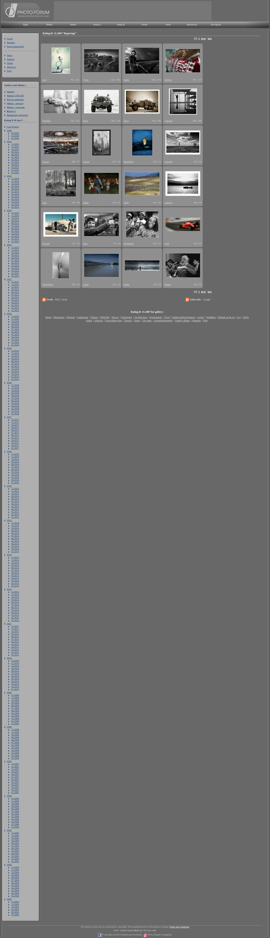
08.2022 (15, 257)
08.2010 (15, 671)
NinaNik (46, 120)
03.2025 (15, 167)
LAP (166, 243)
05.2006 (15, 816)
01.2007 (15, 792)
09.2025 (15, 152)
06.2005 (15, 848)
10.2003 (15, 907)
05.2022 (15, 265)
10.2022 (15, 252)
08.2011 (15, 636)
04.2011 (15, 647)
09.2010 (15, 668)
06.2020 (15, 331)
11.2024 (15, 181)
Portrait (71, 317)
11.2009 (15, 697)
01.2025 (15, 172)
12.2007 (15, 764)
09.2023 (15, 220)
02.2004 (15, 893)
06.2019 (15, 366)
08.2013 (15, 567)
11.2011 (15, 628)
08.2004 (15, 877)
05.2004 (15, 885)
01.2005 (15, 861)
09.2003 (15, 909)
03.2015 (15, 511)
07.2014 (15, 536)
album (73, 24)
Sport (137, 320)
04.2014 (15, 543)
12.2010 (15, 660)
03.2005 (15, 856)
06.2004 (15, 882)
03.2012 (15, 615)
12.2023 (15, 213)
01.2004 (15, 895)
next (203, 38)
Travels (128, 320)
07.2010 (15, 673)
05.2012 (15, 610)
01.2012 (15, 620)
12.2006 (15, 798)
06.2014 (15, 538)
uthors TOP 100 (15, 95)
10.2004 (15, 872)
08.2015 (15, 498)
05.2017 (15, 437)
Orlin (126, 202)
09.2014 (15, 530)
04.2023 (15, 233)
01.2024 (15, 207)
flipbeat (168, 79)
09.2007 (15, 771)
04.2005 (15, 853)
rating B (121, 24)
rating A (97, 24)
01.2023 (15, 241)
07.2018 (15, 398)
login (25, 24)
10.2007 (15, 769)
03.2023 (15, 236)
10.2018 (15, 390)
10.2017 (15, 424)
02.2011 (15, 652)
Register (11, 42)
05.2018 (15, 403)
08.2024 (15, 189)
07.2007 (15, 777)
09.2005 (15, 840)
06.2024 (15, 194)
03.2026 (15, 133)
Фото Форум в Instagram (159, 934)
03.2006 (15, 821)
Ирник (167, 284)
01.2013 (15, 586)
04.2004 (15, 888)
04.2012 (15, 612)
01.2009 (15, 723)
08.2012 (15, 602)
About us (11, 67)
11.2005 (15, 835)
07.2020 (15, 329)
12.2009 (15, 695)
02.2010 (15, 686)
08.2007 (15, 774)
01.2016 (15, 482)
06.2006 (15, 814)
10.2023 (15, 218)
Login (10, 38)
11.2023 (15, 215)
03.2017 (15, 443)
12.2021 (15, 281)
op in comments (15, 99)
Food (167, 317)
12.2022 (15, 247)
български (216, 24)
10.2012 (15, 597)
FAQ (9, 71)
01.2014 (15, 551)
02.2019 (15, 376)
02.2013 (15, 583)
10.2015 (15, 493)
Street (48, 317)
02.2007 (15, 790)
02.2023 (15, 239)
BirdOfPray (47, 284)
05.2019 (15, 369)
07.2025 (15, 157)
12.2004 (15, 867)
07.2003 (15, 914)
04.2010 (15, 681)
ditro (85, 243)
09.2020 (15, 324)
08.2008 (15, 740)
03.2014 (15, 546)
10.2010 (15, 665)
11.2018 (15, 387)
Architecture (140, 317)
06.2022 (15, 263)
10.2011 (15, 631)
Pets (205, 320)
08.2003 (15, 912)
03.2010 (15, 684)
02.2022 (15, 273)
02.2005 (15, 858)
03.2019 (15, 374)
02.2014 (15, 549)
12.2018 (15, 385)
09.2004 (15, 875)
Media (49, 24)
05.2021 (15, 300)
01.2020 (15, 344)
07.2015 (15, 501)
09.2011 (15, 634)
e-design (168, 120)
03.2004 (15, 890)
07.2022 (15, 260)
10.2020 (15, 321)
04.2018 (15, 406)
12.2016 (15, 454)
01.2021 (15, 310)
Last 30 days (13, 126)
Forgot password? (15, 46)
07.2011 (15, 639)
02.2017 (15, 445)
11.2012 (15, 594)
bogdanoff (128, 243)
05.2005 (15, 851)
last (210, 38)
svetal (86, 284)
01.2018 (15, 413)
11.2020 (15, 319)
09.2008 (15, 737)
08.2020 (15, 326)
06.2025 (15, 159)
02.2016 (15, 480)
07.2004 (15, 880)
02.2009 (15, 721)
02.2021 (15, 307)
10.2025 (15, 149)
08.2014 (15, 533)
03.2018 (15, 408)
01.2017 (15, 448)
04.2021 (15, 302)
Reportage (59, 317)
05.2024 (15, 196)
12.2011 (15, 626)
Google (207, 299)
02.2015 (15, 514)
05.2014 (15, 541)
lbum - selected (15, 103)
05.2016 (15, 472)
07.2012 (15, 604)
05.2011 (15, 644)
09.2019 (15, 358)
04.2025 (15, 165)
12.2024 (15, 178)
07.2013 (15, 570)
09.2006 (15, 806)
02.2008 (15, 755)
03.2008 (15, 753)
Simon (86, 161)
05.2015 (15, 506)
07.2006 (15, 811)
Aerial (200, 317)
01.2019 (15, 379)
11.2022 (15, 250)
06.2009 (15, 710)
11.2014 (15, 525)
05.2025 (15, 162)
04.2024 (15, 199)
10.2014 (15, 528)
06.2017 (15, 435)
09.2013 (15, 565)
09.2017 (15, 427)
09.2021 (15, 289)
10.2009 (15, 700)
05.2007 (15, 782)
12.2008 (15, 729)
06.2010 (15, 676)
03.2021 (15, 305)
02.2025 (15, 170)
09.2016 (15, 461)
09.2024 (15, 186)
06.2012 (15, 607)
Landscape (82, 317)
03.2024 (15, 202)
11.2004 (15, 869)
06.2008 (15, 745)
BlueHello (128, 161)
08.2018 (15, 395)
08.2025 (15, 154)
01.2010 (15, 689)
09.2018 (15, 393)
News (9, 55)
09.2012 (15, 599)
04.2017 (15, 440)
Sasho (86, 202)
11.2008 (15, 732)
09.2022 (15, 255)
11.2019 (15, 353)
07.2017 (15, 432)
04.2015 (15, 509)
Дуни (85, 79)
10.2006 (15, 803)
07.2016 (15, 467)
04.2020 (15, 337)
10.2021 (15, 287)
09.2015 (15, 496)
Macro (115, 317)
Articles (10, 59)
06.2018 (15, 400)
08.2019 (15, 361)
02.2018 (15, 411)
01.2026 (15, 138)
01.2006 (15, 827)
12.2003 (15, 901)
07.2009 (15, 708)
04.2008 (15, 750)
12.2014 (15, 523)
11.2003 (15, 904)
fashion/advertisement (183, 317)
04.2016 (15, 474)
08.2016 (15, 464)
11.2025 (15, 146)
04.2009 (15, 715)
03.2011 (15, 649)
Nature (94, 317)
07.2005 (15, 845)
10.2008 (15, 734)
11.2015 (15, 491)
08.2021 (15, 292)
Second (45, 243)
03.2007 (15, 787)
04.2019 (15, 371)
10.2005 (15, 838)
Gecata (45, 161)
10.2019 (15, 356)
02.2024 (15, 204)
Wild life (105, 317)
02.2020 (15, 342)
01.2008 (15, 758)
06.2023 (15, 228)
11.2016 (15, 456)
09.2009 (15, 702)
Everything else (114, 320)
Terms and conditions (180, 927)
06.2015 (15, 504)
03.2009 (15, 718)
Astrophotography (163, 320)
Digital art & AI (226, 317)
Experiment (156, 317)
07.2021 (15, 294)
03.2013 (15, 580)
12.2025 (15, 144)
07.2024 (15, 191)
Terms (10, 63)
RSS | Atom (61, 299)
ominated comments (17, 115)
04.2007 (15, 784)
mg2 (44, 79)
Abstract (98, 320)
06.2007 (15, 779)
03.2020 (15, 339)
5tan (44, 202)
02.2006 (15, 824)
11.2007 (15, 766)
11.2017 (15, 422)
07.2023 (15, 226)
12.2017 (15, 419)
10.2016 (15, 459)
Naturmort (126, 317)
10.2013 (15, 562)
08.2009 (15, 705)
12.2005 (15, 832)
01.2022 (15, 276)
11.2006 (15, 801)
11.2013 (15, 560)
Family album (182, 320)
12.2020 (15, 316)
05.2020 (15, 334)
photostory (192, 24)
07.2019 (15, 363)
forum (145, 24)
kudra (126, 79)
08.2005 (15, 843)
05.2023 (15, 231)
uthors (10, 91)
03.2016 (15, 477)
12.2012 (15, 591)
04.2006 (15, 819)
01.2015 (15, 517)
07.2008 (15, 742)
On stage (146, 320)
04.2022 (15, 268)
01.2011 (15, 654)
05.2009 (15, 713)
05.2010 (15, 678)
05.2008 (15, 747)
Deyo (85, 120)
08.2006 (15, 808)
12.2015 (15, 488)
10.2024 (15, 183)
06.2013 (15, 573)
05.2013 (15, 575)
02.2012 (15, 617)
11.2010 (15, 663)
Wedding (211, 317)
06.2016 (15, 469)
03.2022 (15, 270)
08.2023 (15, 223)
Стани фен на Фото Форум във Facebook (122, 934)
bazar (168, 24)
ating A (11, 111)
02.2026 (15, 135)
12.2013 (15, 557)
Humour (196, 320)
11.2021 (15, 284)
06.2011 (15, 641)
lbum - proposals (16, 107)
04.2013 (15, 578)
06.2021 (15, 297)
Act (239, 317)
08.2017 (15, 430)
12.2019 (15, 350)
